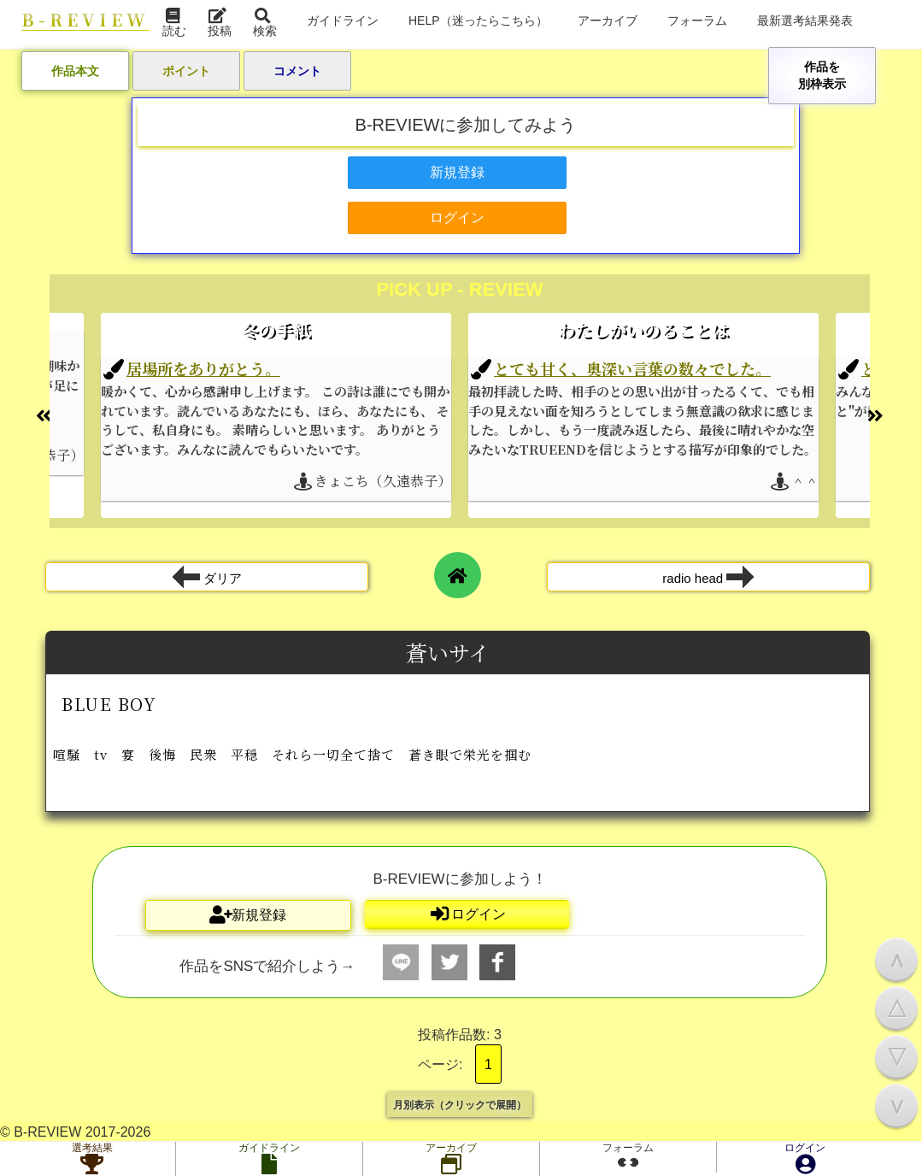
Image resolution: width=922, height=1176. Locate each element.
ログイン (804, 1159)
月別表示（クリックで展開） (459, 1104)
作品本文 (75, 70)
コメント (297, 70)
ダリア (207, 577)
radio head (708, 577)
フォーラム (697, 20)
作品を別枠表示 (822, 75)
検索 (265, 23)
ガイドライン (343, 20)
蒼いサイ (450, 652)
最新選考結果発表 (805, 20)
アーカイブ (607, 20)
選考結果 (92, 1159)
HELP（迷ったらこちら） (478, 20)
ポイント (186, 70)
